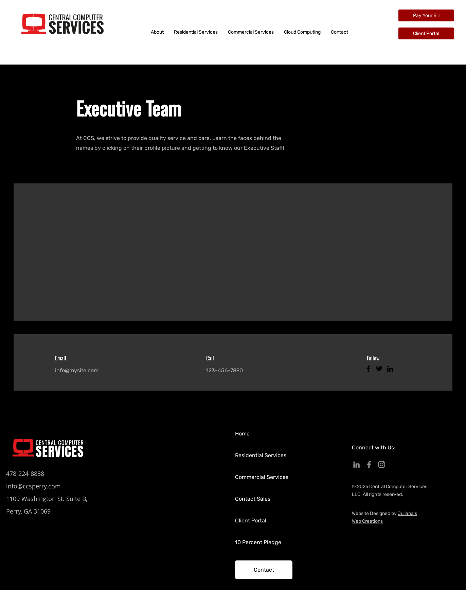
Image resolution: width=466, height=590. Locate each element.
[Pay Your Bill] (426, 15)
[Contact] (263, 569)
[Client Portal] (426, 33)
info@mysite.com (76, 370)
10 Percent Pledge (258, 542)
